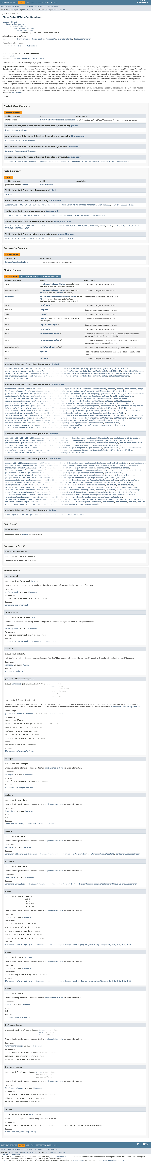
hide (55, 406)
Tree (32, 3)
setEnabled (121, 420)
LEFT (49, 226)
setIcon (58, 376)
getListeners (76, 398)
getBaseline (26, 394)
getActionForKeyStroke (55, 391)
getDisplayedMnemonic (91, 369)
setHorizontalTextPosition (41, 376)
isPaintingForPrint (14, 408)
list (42, 448)
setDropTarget (22, 502)
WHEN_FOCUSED (104, 205)
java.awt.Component (15, 24)
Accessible (51, 39)
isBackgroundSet (12, 485)
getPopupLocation (40, 401)
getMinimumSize (120, 398)
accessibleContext (13, 215)
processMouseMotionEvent (70, 413)
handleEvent (109, 482)
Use (27, 3)
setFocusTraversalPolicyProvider (20, 453)
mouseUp (84, 490)
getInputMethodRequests (75, 478)
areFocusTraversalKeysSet (17, 440)
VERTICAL (19, 228)
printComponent (108, 411)
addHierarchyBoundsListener (70, 463)
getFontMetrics (80, 396)
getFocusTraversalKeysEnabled (19, 475)
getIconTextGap (71, 371)
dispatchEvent (80, 468)
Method (33, 10)
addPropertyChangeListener (72, 438)
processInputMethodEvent (123, 492)
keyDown (109, 487)
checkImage (82, 465)
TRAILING (9, 228)
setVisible (41, 428)
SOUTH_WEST (131, 226)
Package (13, 3)
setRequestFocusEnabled (71, 425)
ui (39, 205)
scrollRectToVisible (88, 418)
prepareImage (134, 490)
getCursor (56, 473)
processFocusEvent (50, 492)
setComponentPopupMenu (42, 420)
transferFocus (48, 504)
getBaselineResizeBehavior (46, 394)
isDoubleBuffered (67, 406)
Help (55, 3)
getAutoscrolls (12, 394)
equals (15, 515)
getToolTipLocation (123, 401)
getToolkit (74, 482)
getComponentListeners (15, 473)
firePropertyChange (49, 284)
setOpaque (36, 425)
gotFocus (98, 482)
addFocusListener (47, 463)
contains (87, 389)
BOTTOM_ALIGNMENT (32, 215)
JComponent (78, 136)
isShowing (79, 487)
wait (70, 515)
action (8, 463)
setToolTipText (91, 425)
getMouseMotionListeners (56, 480)
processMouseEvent (49, 413)
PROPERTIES (51, 238)
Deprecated (41, 3)
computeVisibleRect (72, 389)
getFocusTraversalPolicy (131, 443)
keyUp (117, 487)
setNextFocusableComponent (17, 425)
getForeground (50, 475)
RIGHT (102, 226)
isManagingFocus (108, 406)
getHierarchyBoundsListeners (97, 475)
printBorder (78, 411)
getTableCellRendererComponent (54, 296)
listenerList (11, 205)
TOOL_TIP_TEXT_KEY (27, 205)
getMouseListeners (34, 480)
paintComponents (79, 448)
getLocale (109, 478)
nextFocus (100, 490)
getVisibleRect (12, 406)
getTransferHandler (66, 403)
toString (36, 504)
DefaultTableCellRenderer (17, 262)
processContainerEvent (131, 448)
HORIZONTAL (32, 226)
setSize (141, 502)
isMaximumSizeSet (28, 487)
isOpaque (44, 310)
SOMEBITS (62, 238)
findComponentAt (78, 440)
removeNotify (58, 415)
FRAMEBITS (32, 238)
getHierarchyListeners (123, 475)
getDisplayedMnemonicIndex (115, 369)
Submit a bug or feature (10, 1155)
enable (120, 389)
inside (130, 482)
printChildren (92, 411)
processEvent (11, 450)
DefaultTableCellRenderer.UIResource (19, 46)
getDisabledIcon (71, 369)
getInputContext (30, 478)
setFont (31, 423)
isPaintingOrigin (33, 408)
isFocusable (65, 485)
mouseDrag (41, 490)
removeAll (39, 450)
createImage (132, 465)
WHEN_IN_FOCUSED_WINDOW (123, 205)
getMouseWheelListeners (98, 480)
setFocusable (37, 502)
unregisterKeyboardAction (59, 428)
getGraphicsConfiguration (70, 475)
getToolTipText (12, 403)
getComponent (111, 440)
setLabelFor (85, 376)
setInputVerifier (79, 423)
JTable (73, 296)
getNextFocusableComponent (17, 401)
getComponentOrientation (39, 473)
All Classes (53, 7)
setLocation (108, 502)
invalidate (45, 305)
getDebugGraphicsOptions (42, 396)
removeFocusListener (70, 494)
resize (85, 499)
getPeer (134, 480)
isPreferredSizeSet (64, 487)
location (9, 490)
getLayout (9, 445)
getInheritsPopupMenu (123, 396)
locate (54, 448)
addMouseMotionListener (34, 465)
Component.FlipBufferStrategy (115, 161)
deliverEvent (53, 440)
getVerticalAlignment (133, 371)
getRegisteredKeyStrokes (78, 401)
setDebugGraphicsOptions (65, 420)
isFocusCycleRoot (63, 445)
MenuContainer (23, 39)
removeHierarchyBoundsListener (96, 494)
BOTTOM (8, 226)
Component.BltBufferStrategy (85, 161)
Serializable (38, 39)
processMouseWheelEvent (16, 494)
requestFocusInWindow (15, 418)
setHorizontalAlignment (16, 376)
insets (37, 445)
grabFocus (47, 406)
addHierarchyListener (95, 463)
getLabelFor (85, 371)
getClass (34, 515)
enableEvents (103, 468)
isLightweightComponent (88, 406)
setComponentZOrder (79, 450)
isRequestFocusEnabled (68, 408)
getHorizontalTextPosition (41, 371)
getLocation (89, 398)
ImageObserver (8, 39)
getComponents (46, 443)
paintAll (111, 490)
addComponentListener (28, 463)
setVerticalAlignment (119, 376)
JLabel (13, 56)
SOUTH (109, 226)
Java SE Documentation (59, 1157)
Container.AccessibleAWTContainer (21, 151)
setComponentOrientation (131, 499)
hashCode (44, 515)
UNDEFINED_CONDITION (51, 205)
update (76, 428)
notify (52, 515)
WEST (27, 228)
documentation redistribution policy (109, 1160)
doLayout (65, 440)
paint (99, 408)
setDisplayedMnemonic (82, 373)
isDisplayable (41, 485)
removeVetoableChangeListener (80, 415)
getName (114, 480)
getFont (38, 475)
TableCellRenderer (82, 39)
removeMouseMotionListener (83, 497)
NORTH (61, 226)
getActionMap (73, 391)
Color (56, 333)
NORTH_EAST (71, 226)
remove (22, 450)
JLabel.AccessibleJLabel (16, 130)
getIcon (58, 371)
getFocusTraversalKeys (107, 443)
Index (49, 3)
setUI (104, 376)
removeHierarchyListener (124, 494)
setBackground (46, 333)
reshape (73, 418)
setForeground (46, 340)
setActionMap (106, 418)
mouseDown (30, 490)
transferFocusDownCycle (59, 453)
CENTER (16, 226)
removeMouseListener (59, 497)
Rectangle (52, 325)
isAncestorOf (47, 445)
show (16, 504)
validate (44, 358)
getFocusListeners (113, 473)
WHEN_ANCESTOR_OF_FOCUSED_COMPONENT (79, 205)
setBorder (25, 420)
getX (33, 406)
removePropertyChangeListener (19, 499)
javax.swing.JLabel (25, 30)
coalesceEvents (108, 465)
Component (74, 157)
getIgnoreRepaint (13, 478)
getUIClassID (115, 371)
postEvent (121, 490)
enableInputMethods (120, 468)
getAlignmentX (87, 391)
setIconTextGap (71, 376)
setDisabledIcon (62, 373)
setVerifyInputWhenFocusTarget (19, 428)
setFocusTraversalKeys (15, 423)
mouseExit (63, 490)
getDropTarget (69, 473)
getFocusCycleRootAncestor (90, 473)
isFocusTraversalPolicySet (17, 448)
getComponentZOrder (63, 443)
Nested (12, 10)
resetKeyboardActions (58, 418)
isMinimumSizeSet (45, 487)
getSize (108, 401)
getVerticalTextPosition (16, 373)
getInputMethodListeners (51, 478)
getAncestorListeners (121, 391)
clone (7, 515)
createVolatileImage (27, 468)
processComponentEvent (29, 492)
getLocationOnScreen (14, 480)
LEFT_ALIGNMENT (66, 215)
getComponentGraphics (111, 394)
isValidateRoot (88, 408)
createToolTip (99, 389)
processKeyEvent (31, 413)
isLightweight (11, 487)
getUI (104, 371)
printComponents (111, 448)
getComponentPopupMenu (133, 394)
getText (96, 371)
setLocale (96, 502)
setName (132, 502)
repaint (43, 314)
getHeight (106, 396)
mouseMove (74, 490)
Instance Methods (29, 277)
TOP (139, 226)
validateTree (78, 453)
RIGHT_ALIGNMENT (82, 215)
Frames (30, 7)
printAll (67, 411)
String (62, 284)
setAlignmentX (120, 418)
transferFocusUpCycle (89, 504)
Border (25, 185)
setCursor (9, 502)
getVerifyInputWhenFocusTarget (91, 403)
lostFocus (19, 490)
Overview (5, 3)
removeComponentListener (48, 494)
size (28, 504)
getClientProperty (90, 394)
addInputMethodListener (118, 463)
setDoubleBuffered (105, 420)
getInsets (53, 398)
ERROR (23, 238)
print (58, 411)
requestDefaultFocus (105, 415)
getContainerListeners (84, 443)
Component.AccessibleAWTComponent (21, 161)
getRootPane (97, 401)
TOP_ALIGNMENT (98, 215)
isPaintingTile (49, 408)
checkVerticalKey (33, 369)
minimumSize (64, 448)
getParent (124, 480)
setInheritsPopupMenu (46, 423)
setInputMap (63, 423)
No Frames (39, 7)
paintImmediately (29, 411)
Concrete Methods (50, 277)
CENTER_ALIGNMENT (49, 215)
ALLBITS (15, 238)
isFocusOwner (79, 485)
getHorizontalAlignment (16, 371)
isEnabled (54, 485)
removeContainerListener (57, 450)
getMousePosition (24, 445)
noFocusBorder (46, 185)
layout (35, 448)
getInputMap (10, 398)
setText (96, 376)
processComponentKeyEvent (129, 411)
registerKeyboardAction (114, 413)
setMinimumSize (112, 423)
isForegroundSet (125, 485)
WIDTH (70, 238)
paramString (48, 373)
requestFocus (123, 415)
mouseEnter (52, 490)
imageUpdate (35, 373)
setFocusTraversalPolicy (120, 450)
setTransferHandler (109, 425)
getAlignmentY (102, 391)
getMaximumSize (104, 398)
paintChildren (123, 408)
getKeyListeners (95, 478)
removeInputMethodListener (17, 497)
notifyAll (61, 515)
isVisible (99, 487)
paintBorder (109, 408)
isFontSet (111, 485)
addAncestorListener (14, 389)
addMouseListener (13, 465)
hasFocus (121, 482)
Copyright (5, 1160)
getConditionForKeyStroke (17, 396)
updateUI (44, 351)
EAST (23, 226)
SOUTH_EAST (119, 226)
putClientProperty (92, 413)
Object (43, 293)
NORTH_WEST (83, 226)
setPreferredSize (50, 425)
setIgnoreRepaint (82, 502)
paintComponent (12, 411)
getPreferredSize (57, 401)
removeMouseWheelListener (110, 497)
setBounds (102, 499)
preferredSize (95, 448)
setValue (44, 347)
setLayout (42, 453)
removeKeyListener (40, 497)
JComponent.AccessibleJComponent (20, 141)
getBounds (75, 394)
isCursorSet (27, 485)
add (6, 438)
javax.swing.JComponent (24, 28)
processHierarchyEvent (99, 492)
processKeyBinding (13, 413)
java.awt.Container (18, 26)
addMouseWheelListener (57, 465)
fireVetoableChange (34, 391)
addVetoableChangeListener (49, 389)
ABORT (7, 238)
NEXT (55, 226)
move (92, 490)
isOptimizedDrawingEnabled (130, 406)
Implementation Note (54, 768)
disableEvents (65, 468)
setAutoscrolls (12, 420)
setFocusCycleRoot (98, 450)
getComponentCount (29, 443)
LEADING (42, 226)
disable (111, 389)
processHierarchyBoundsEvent (73, 492)
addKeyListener (138, 463)
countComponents (38, 440)
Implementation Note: (13, 67)
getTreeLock (86, 482)
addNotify (30, 389)
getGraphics (94, 396)
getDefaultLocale (63, 396)
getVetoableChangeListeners (121, 403)
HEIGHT (42, 238)
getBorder (64, 394)
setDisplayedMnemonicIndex (128, 373)
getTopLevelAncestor (46, 403)
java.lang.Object (9, 22)
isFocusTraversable (96, 485)
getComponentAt (126, 440)
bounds (72, 465)
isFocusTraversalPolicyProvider (106, 445)
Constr (25, 10)
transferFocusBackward (66, 504)
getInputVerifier (39, 398)
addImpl (54, 438)
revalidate (45, 329)
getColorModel (136, 470)
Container (73, 146)
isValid (89, 487)
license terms (78, 1160)
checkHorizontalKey (14, 369)
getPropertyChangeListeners (18, 482)
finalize (24, 515)
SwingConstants (65, 39)
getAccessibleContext (52, 369)
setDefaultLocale (87, 420)
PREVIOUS (94, 226)
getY (39, 406)
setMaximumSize (96, 423)
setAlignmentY (135, 418)
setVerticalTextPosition (16, 378)
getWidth (25, 406)
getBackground (110, 470)
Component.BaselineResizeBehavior (54, 161)
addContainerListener (40, 438)
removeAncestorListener (39, 415)
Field (18, 10)
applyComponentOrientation (126, 438)
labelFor (9, 194)
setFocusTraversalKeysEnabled (58, 502)
